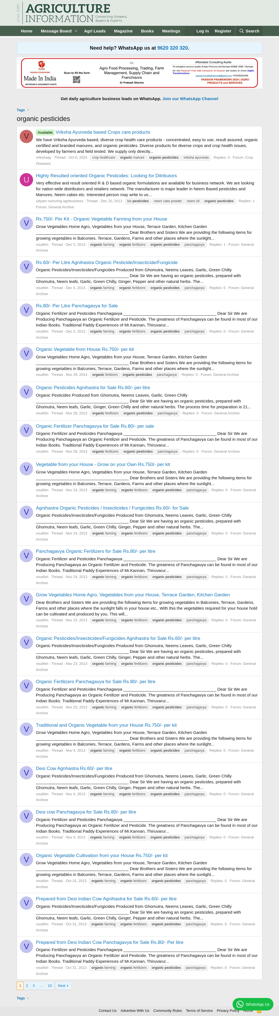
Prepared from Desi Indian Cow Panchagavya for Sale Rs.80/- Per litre (109, 942)
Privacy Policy (228, 1011)
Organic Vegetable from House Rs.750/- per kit (85, 349)
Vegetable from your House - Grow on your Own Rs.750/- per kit (103, 464)
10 (50, 986)
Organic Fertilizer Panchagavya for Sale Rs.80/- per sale (95, 426)
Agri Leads (95, 31)
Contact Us (107, 1011)
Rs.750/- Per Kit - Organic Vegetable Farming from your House (101, 219)
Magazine (123, 31)
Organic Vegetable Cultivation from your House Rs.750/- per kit (102, 855)
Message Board (56, 31)
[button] (76, 31)
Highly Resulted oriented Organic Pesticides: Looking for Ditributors (106, 175)
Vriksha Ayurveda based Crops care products (93, 132)
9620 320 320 (172, 48)
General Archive (61, 207)
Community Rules (167, 1011)
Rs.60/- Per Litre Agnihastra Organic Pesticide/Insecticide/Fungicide (107, 262)
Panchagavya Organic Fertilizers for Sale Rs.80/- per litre (95, 551)
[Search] (249, 31)
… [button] (41, 986)
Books (147, 31)
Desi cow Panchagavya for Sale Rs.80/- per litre (86, 812)
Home (27, 31)
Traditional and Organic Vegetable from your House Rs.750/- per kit (106, 725)
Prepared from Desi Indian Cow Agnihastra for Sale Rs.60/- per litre (106, 898)
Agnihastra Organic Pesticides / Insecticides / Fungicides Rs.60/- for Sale (112, 508)
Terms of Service (199, 1011)
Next (62, 986)
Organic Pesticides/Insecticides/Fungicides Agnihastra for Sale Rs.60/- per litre (118, 638)
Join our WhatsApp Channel (190, 98)
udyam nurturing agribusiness (59, 201)
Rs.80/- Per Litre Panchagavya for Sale (77, 305)
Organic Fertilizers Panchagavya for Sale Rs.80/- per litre (95, 681)
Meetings (171, 31)
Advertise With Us (135, 1011)
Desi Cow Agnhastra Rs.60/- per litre (74, 768)
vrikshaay (43, 157)
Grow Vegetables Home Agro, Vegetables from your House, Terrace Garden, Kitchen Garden (133, 594)
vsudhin (42, 244)
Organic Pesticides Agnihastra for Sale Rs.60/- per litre (93, 387)
